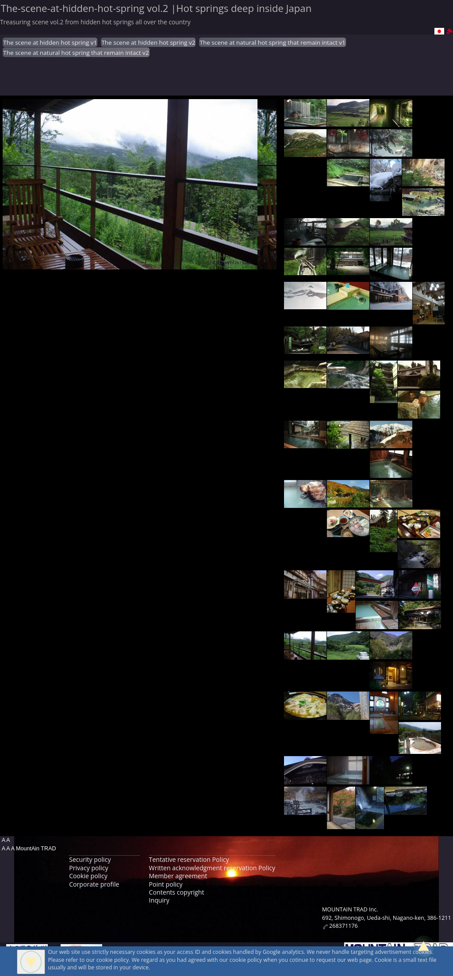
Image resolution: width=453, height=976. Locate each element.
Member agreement (178, 876)
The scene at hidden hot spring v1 (50, 42)
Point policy (166, 884)
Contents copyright (176, 892)
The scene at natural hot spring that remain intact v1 (272, 42)
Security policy (90, 859)
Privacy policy (88, 868)
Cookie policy (88, 876)
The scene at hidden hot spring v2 (148, 42)
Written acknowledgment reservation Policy (212, 868)
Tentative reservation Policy (189, 859)
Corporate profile (94, 884)
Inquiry (159, 900)
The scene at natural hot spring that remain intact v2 (76, 53)
